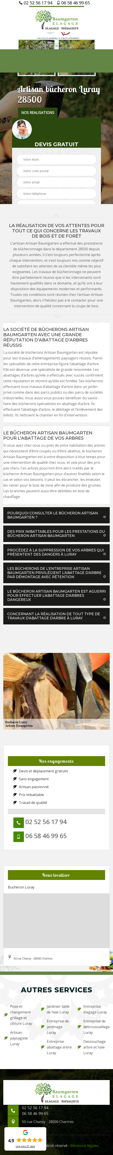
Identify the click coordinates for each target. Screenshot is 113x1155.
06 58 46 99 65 (73, 3)
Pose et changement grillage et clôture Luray (18, 1015)
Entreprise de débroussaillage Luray (93, 1027)
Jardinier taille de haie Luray (55, 1009)
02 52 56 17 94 (35, 3)
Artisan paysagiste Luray (16, 1038)
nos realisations (37, 112)
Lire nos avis (25, 1146)
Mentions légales (84, 1145)
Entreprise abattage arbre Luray (56, 1047)
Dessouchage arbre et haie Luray (92, 1047)
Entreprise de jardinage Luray (55, 1027)
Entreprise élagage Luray (92, 1009)
